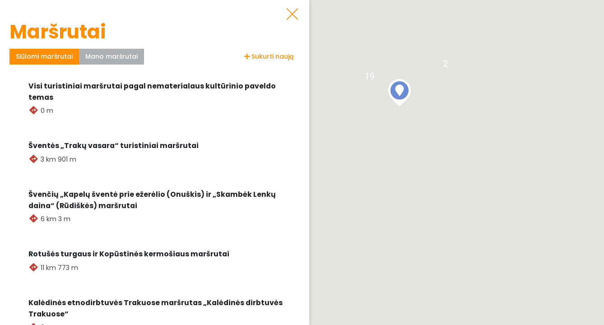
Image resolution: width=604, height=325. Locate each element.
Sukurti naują (268, 56)
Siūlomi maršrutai (44, 56)
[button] (399, 92)
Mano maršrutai (111, 56)
